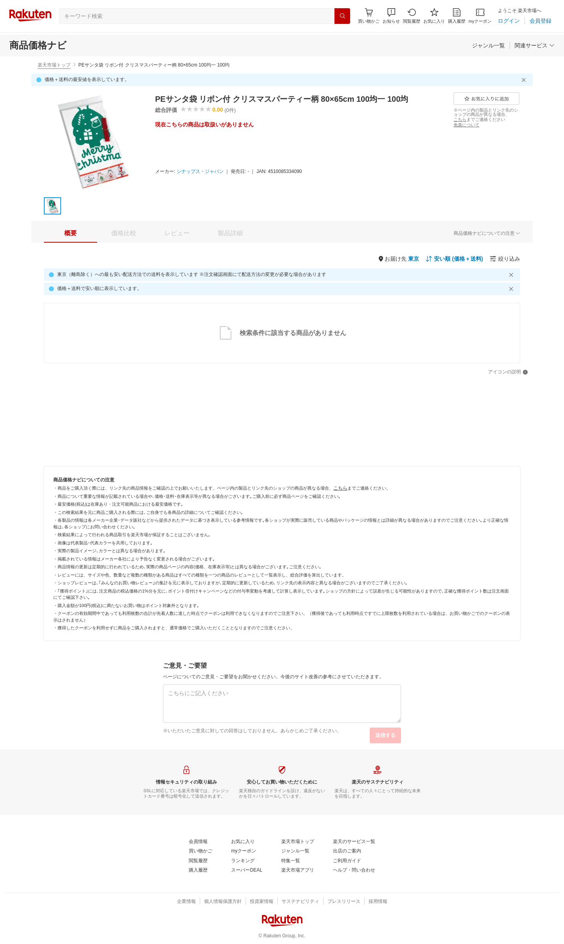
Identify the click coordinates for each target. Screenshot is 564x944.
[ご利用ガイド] (347, 861)
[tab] (70, 233)
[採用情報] (378, 902)
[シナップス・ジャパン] (200, 172)
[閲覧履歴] (411, 16)
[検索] (342, 16)
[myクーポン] (480, 16)
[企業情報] (186, 902)
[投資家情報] (261, 902)
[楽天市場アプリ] (297, 870)
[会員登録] (540, 20)
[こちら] (460, 119)
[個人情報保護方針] (223, 902)
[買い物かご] (200, 851)
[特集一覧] (290, 861)
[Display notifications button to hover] (369, 16)
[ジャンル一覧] (488, 45)
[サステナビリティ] (300, 902)
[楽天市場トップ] (297, 842)
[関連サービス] (535, 45)
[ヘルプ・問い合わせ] (354, 870)
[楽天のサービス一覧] (354, 842)
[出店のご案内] (347, 851)
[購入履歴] (456, 16)
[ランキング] (243, 861)
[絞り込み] (505, 258)
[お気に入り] (434, 16)
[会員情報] (198, 842)
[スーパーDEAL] (246, 870)
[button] (391, 16)
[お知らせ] (391, 16)
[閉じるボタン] (525, 80)
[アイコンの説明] (508, 372)
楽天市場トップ (54, 65)
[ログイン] (509, 20)
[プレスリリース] (343, 902)
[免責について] (466, 125)
